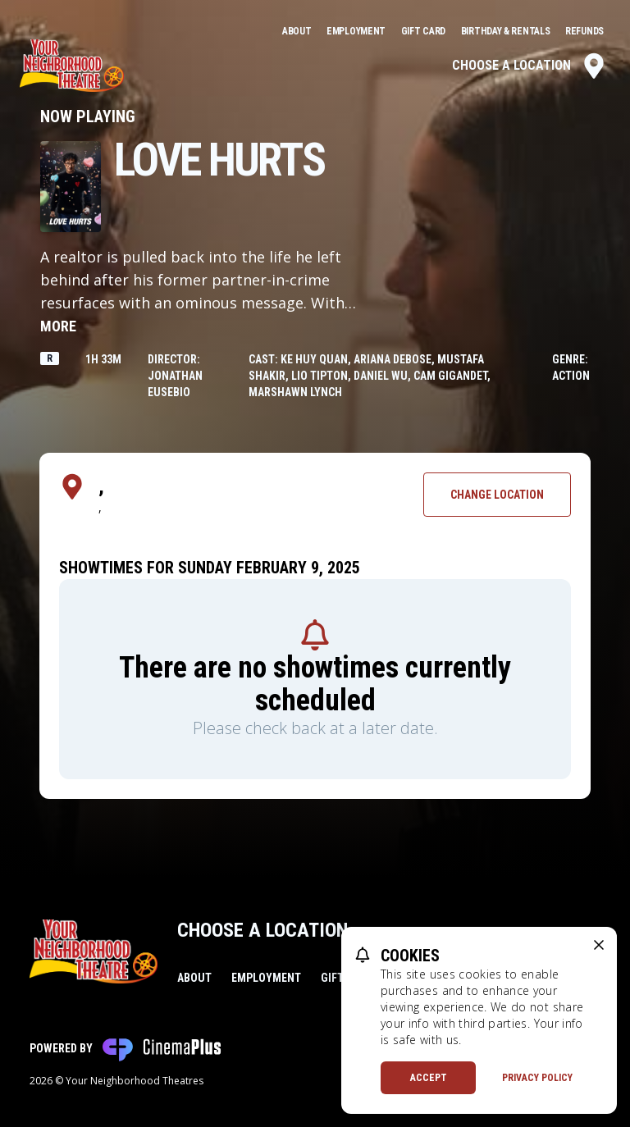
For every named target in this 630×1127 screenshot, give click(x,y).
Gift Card (424, 31)
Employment (357, 31)
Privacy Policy (537, 1078)
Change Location (497, 494)
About (297, 31)
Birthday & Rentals (506, 31)
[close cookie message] (599, 945)
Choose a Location (529, 65)
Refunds (584, 31)
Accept (428, 1078)
